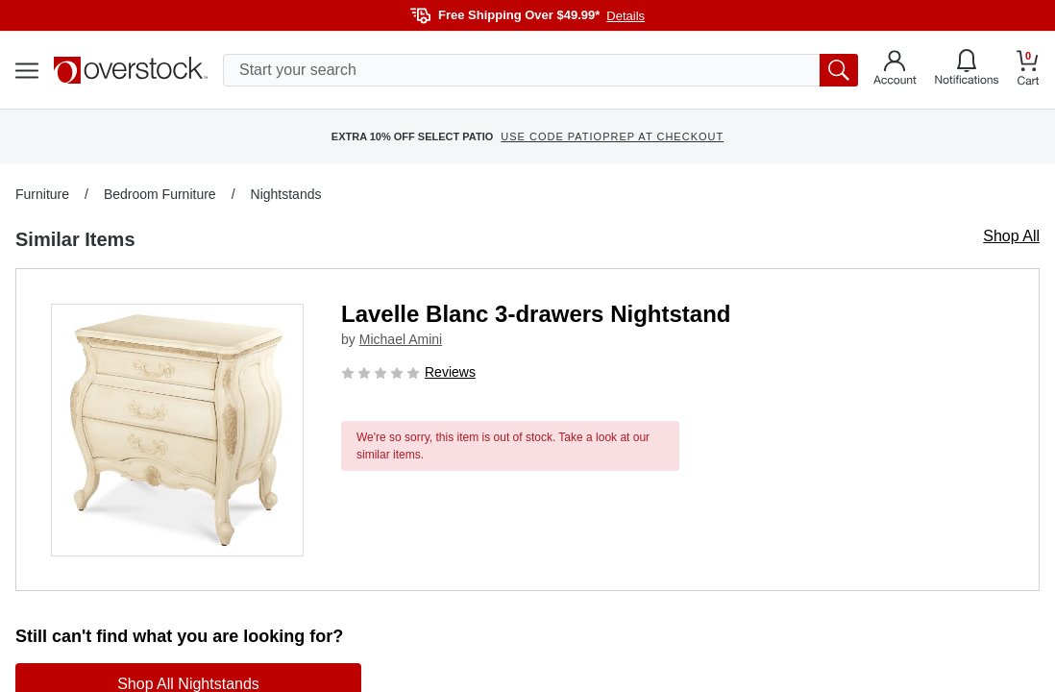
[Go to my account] (895, 70)
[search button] (839, 70)
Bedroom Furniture (160, 194)
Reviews (450, 372)
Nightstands (286, 194)
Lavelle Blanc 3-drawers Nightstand (535, 314)
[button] (177, 430)
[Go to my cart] (1028, 70)
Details (625, 16)
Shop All (1011, 236)
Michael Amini (400, 339)
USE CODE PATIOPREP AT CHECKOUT (612, 136)
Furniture (42, 194)
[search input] (540, 70)
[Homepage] (131, 70)
